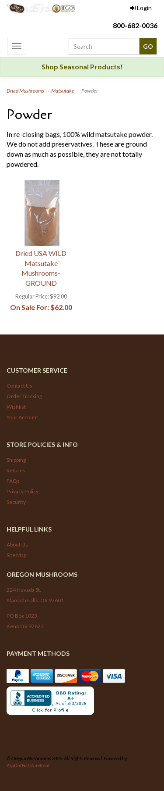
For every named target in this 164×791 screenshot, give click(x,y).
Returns (16, 470)
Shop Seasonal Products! (82, 66)
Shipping (16, 460)
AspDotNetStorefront (28, 765)
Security (16, 502)
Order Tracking (24, 396)
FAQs (13, 481)
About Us (17, 544)
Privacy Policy (22, 491)
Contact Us (19, 385)
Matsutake (62, 90)
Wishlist (16, 406)
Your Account (22, 417)
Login (141, 7)
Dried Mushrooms (25, 90)
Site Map (16, 555)
